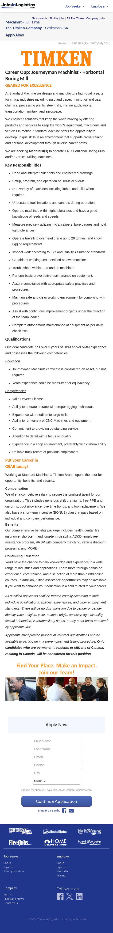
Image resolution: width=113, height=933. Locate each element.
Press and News (14, 898)
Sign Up (8, 867)
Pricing (61, 875)
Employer (100, 6)
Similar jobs (56, 18)
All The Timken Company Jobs (86, 18)
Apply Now (14, 35)
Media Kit (63, 871)
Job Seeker (75, 6)
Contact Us (11, 903)
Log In (7, 863)
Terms (8, 894)
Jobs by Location (14, 871)
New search (39, 18)
